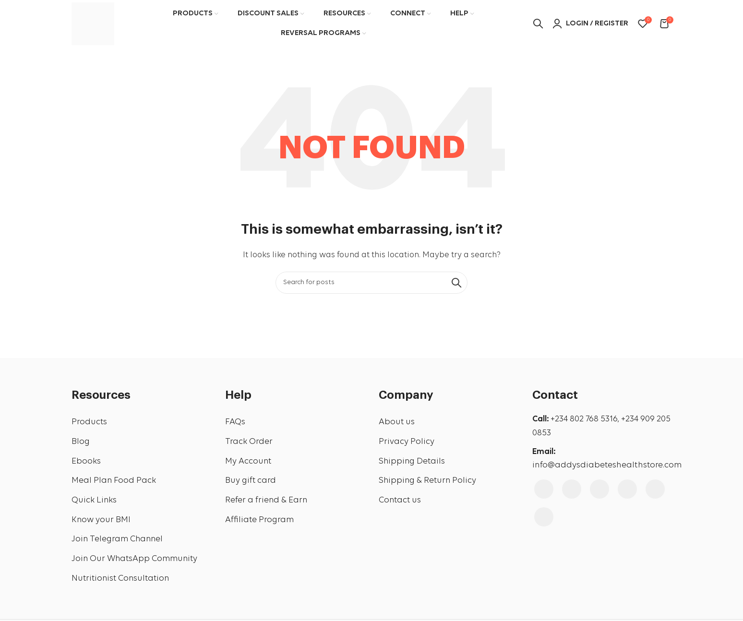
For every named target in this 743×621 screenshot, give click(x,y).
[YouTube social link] (599, 489)
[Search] (371, 283)
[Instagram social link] (571, 489)
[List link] (141, 423)
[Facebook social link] (543, 489)
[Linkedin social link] (655, 489)
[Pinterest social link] (627, 489)
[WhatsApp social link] (543, 517)
